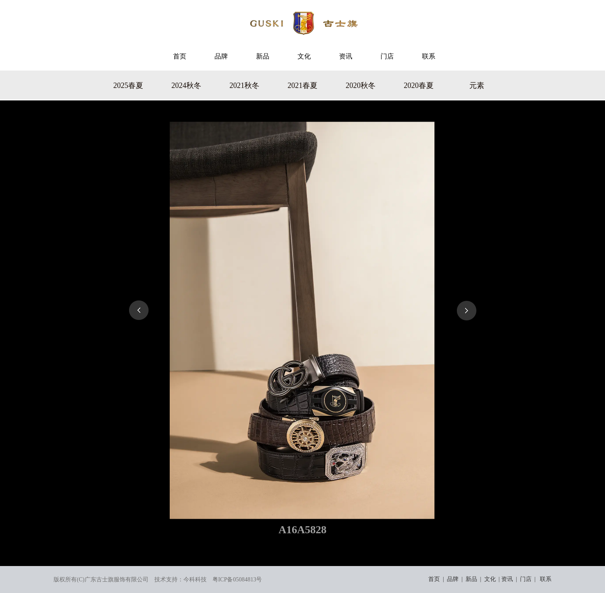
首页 (434, 579)
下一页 (466, 310)
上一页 (138, 310)
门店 (526, 579)
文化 (490, 579)
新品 (471, 579)
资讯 (507, 579)
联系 (545, 579)
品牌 (453, 579)
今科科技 (195, 579)
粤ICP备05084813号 (237, 579)
